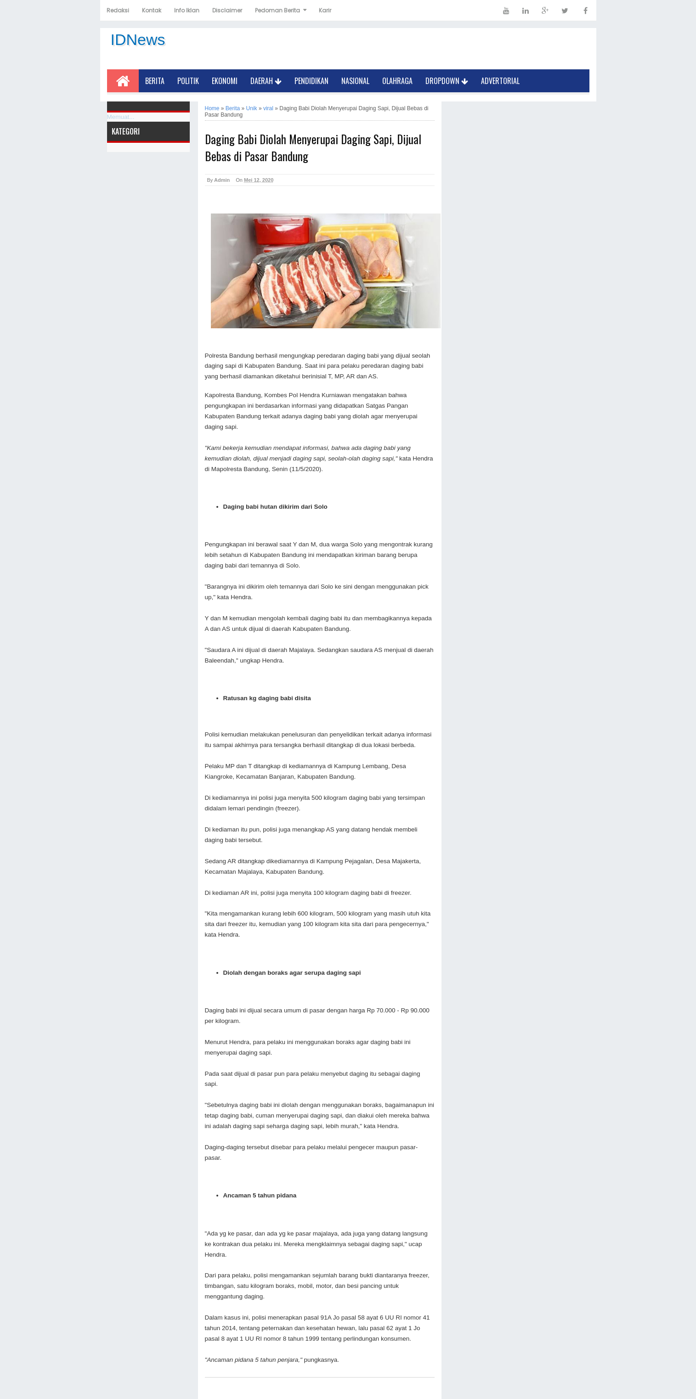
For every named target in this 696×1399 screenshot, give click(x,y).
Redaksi (118, 10)
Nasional (355, 80)
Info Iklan (186, 10)
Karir (325, 10)
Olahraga (397, 80)
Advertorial (500, 80)
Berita (154, 80)
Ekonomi (225, 80)
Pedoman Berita (277, 10)
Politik (188, 80)
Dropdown (446, 80)
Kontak (151, 10)
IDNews (138, 39)
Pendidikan (311, 80)
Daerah (266, 80)
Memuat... (121, 116)
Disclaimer (227, 10)
